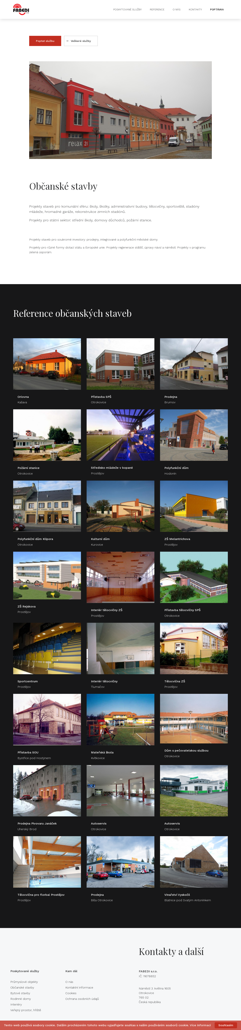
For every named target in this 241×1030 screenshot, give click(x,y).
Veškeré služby (79, 40)
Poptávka (217, 9)
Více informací (200, 1025)
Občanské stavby (22, 987)
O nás (177, 9)
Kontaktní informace (79, 987)
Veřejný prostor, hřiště (25, 1010)
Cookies (70, 993)
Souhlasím (225, 1025)
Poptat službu (45, 40)
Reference (157, 9)
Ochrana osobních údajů (82, 999)
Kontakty (195, 9)
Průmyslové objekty (24, 982)
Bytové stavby (20, 993)
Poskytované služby (127, 9)
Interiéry (16, 1004)
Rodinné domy (20, 999)
